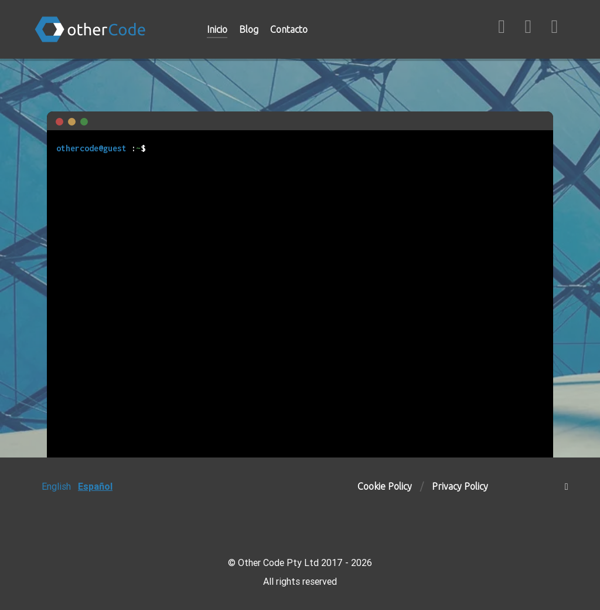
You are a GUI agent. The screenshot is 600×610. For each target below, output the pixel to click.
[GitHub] (503, 29)
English (56, 486)
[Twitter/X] (555, 29)
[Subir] (566, 486)
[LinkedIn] (529, 29)
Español (95, 486)
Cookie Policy (384, 486)
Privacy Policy (460, 486)
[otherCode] (103, 29)
